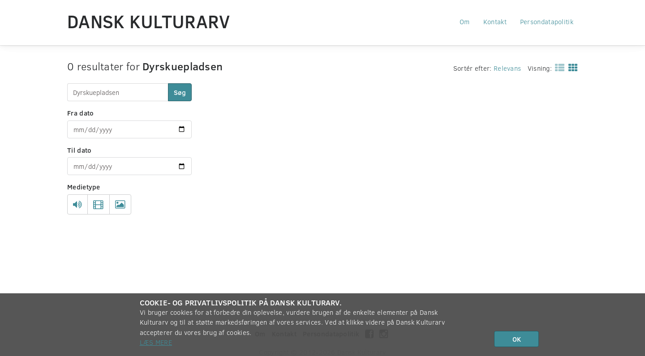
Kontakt (495, 21)
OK (516, 339)
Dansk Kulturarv (148, 21)
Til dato (79, 150)
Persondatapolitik (546, 21)
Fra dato (80, 112)
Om (465, 21)
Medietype (83, 186)
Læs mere (156, 342)
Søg (180, 92)
